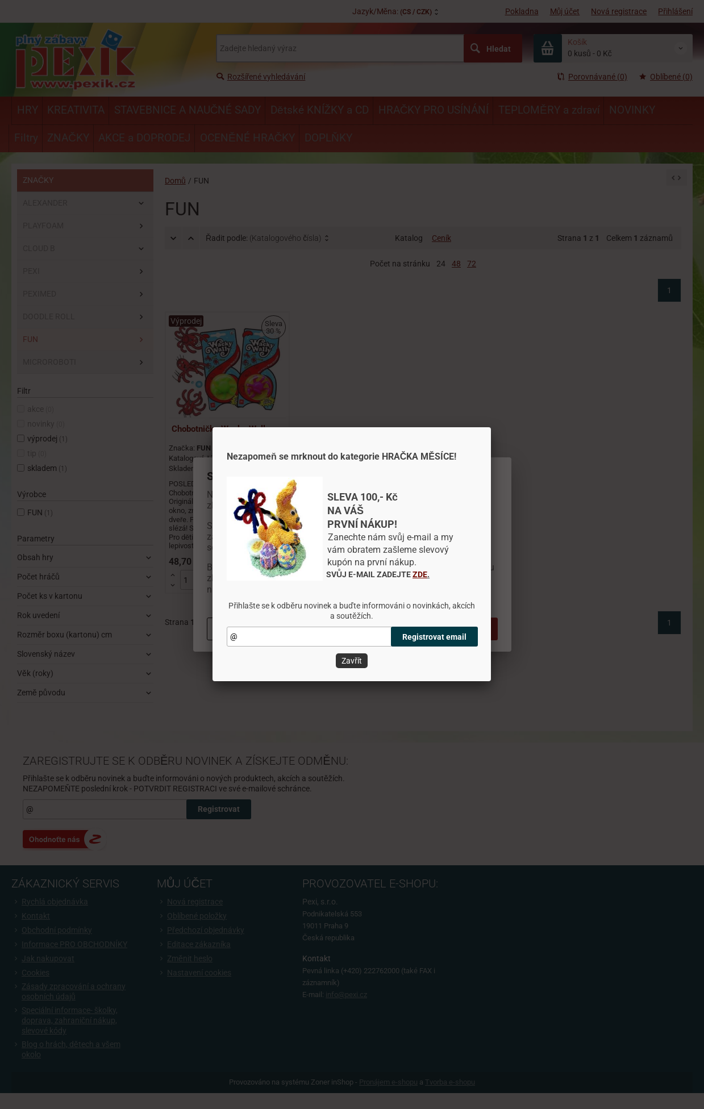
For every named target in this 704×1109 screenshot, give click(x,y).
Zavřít (351, 660)
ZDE (420, 574)
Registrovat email (434, 636)
